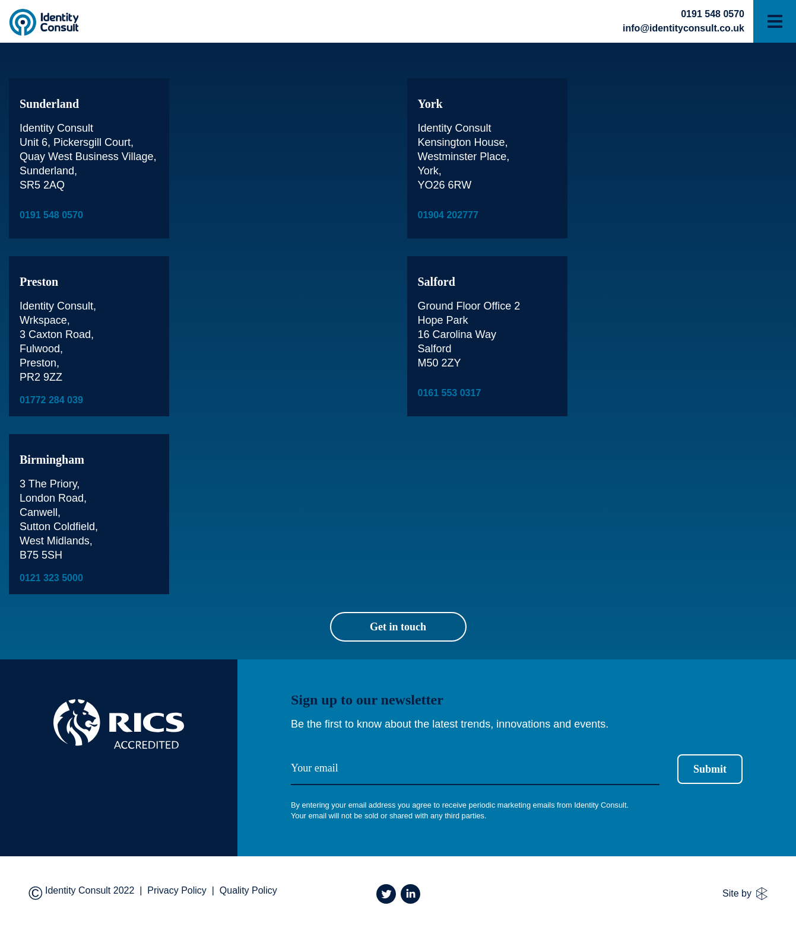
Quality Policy (248, 890)
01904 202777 (448, 215)
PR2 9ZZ (41, 377)
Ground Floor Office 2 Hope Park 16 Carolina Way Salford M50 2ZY (469, 334)
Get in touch (398, 627)
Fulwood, (41, 349)
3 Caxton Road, (57, 334)
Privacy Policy (177, 890)
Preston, (39, 363)
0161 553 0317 (449, 393)
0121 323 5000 (51, 578)
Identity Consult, (58, 306)
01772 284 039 (51, 400)
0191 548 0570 (712, 14)
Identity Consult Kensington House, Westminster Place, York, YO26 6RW (464, 156)
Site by (745, 893)
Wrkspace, (45, 320)
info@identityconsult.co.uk (683, 28)
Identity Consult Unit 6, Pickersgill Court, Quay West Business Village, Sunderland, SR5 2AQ (88, 156)
